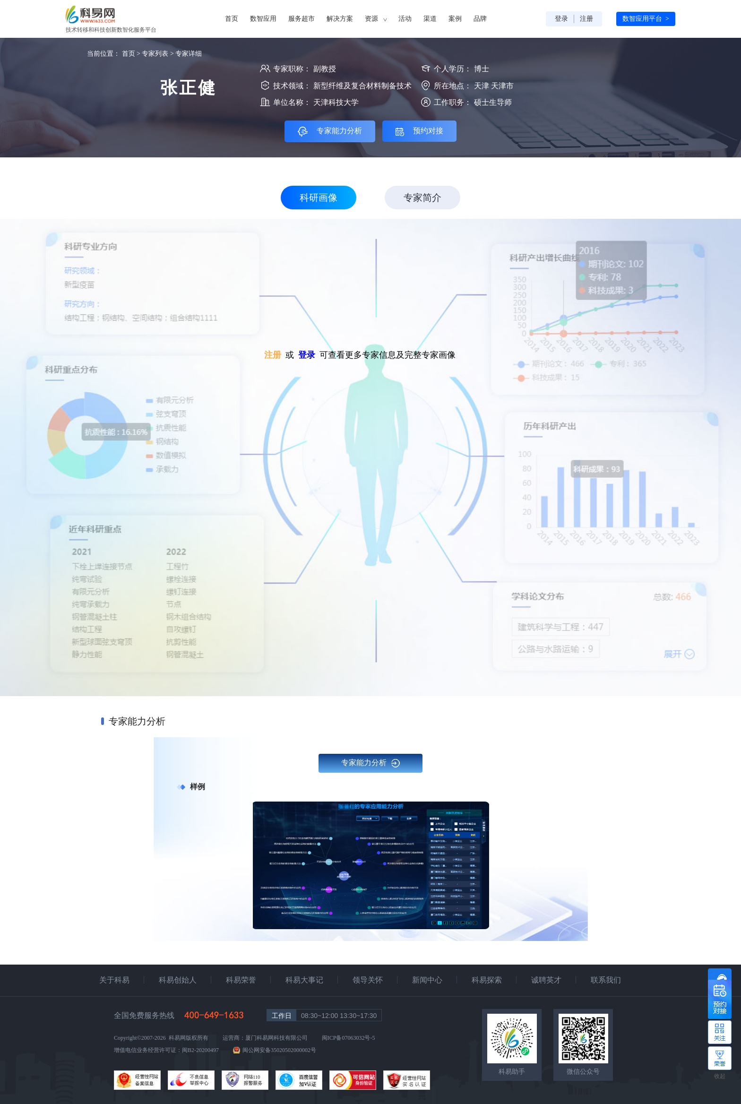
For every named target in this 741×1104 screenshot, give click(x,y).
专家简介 (422, 197)
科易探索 (487, 980)
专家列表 (155, 53)
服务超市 (301, 18)
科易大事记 (304, 980)
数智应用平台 (645, 19)
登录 (561, 18)
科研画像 (318, 197)
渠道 (430, 18)
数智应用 (263, 18)
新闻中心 (427, 980)
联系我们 (606, 980)
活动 (405, 18)
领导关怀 (368, 980)
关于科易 (114, 980)
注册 (586, 18)
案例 (455, 18)
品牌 (480, 18)
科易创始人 (178, 980)
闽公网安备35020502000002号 (279, 1050)
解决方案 (340, 18)
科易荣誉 (241, 980)
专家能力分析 (370, 763)
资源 (376, 19)
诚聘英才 (546, 980)
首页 (231, 18)
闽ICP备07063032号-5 (348, 1038)
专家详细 (188, 53)
